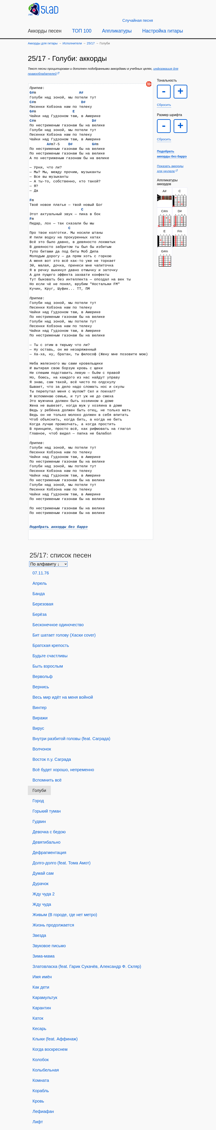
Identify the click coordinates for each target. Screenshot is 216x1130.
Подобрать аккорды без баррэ (59, 527)
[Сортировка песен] (48, 564)
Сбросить (164, 105)
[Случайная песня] (137, 20)
